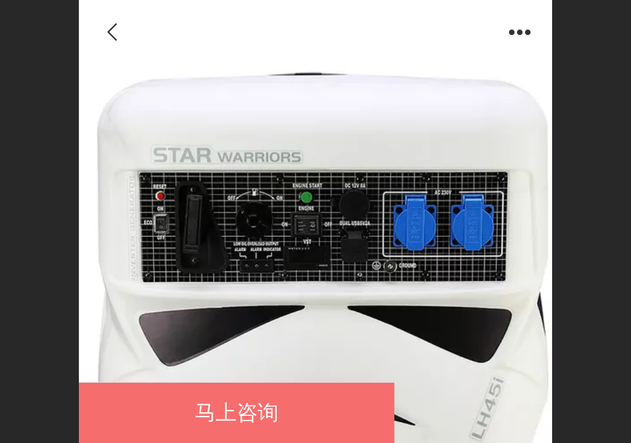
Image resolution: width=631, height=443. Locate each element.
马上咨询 (237, 412)
